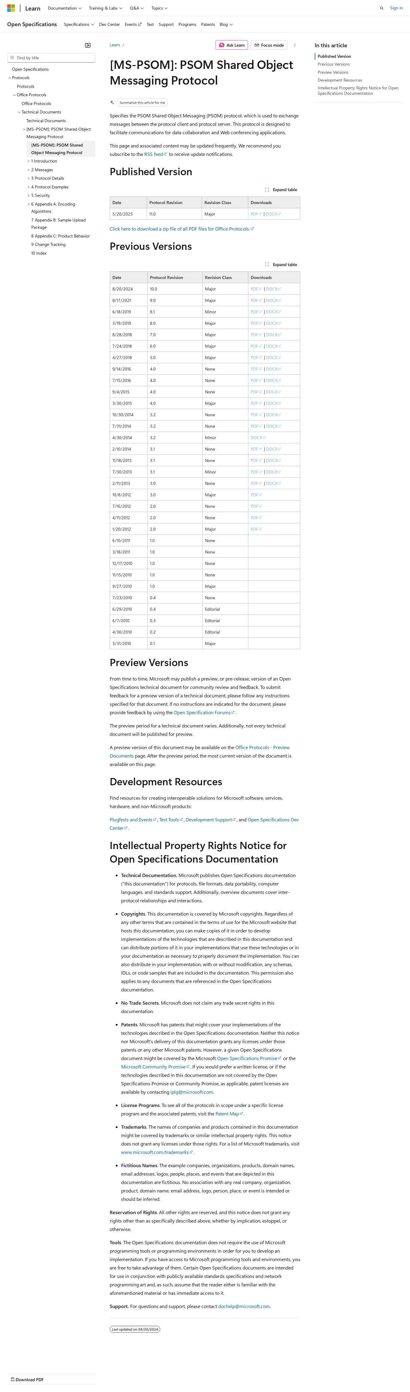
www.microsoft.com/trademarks (155, 1152)
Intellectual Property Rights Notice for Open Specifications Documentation (358, 90)
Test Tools (169, 819)
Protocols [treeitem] (25, 86)
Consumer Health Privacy (172, 1374)
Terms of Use (219, 1374)
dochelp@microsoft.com (244, 1306)
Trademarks (249, 1374)
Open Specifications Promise (247, 1058)
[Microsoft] (11, 8)
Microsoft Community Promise (153, 1066)
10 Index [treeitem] (38, 253)
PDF (254, 214)
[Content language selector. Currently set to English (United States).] (34, 1359)
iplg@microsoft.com (191, 1092)
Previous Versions (334, 64)
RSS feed (153, 154)
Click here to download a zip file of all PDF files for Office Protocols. (180, 228)
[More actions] (295, 45)
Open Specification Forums (202, 712)
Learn (115, 45)
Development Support (209, 819)
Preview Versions (333, 72)
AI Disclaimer (19, 1374)
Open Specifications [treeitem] (30, 69)
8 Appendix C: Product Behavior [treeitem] (60, 236)
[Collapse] (87, 45)
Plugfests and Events (131, 819)
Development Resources (340, 80)
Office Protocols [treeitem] (36, 103)
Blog (82, 1374)
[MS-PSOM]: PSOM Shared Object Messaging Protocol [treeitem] (57, 148)
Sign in (396, 8)
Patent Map (227, 1113)
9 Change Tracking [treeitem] (48, 244)
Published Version (334, 56)
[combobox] (51, 58)
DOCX (271, 214)
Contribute (108, 1374)
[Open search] (382, 8)
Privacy (131, 1374)
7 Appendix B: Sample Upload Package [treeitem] (58, 223)
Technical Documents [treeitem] (46, 120)
